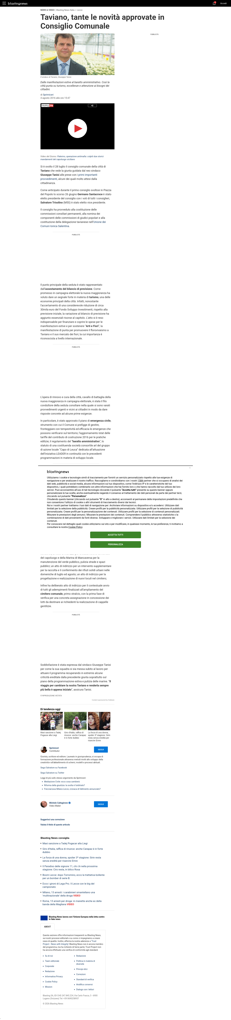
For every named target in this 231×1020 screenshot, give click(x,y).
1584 (140, 480)
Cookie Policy (75, 527)
